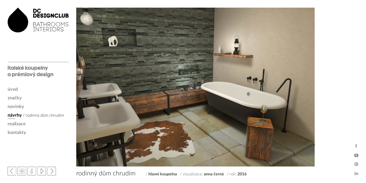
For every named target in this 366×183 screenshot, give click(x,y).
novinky (16, 106)
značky (15, 98)
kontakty (17, 132)
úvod (13, 89)
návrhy (15, 115)
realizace (17, 124)
